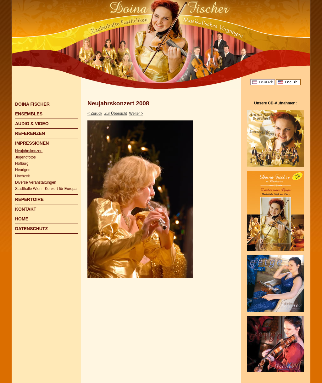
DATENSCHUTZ (31, 228)
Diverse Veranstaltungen (35, 182)
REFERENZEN (30, 133)
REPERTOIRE (29, 199)
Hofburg (22, 163)
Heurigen (23, 170)
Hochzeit (22, 176)
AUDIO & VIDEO (32, 123)
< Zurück (94, 113)
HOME (21, 218)
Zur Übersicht (115, 113)
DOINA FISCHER (32, 104)
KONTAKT (25, 209)
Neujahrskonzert (28, 151)
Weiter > (136, 113)
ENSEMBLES (28, 113)
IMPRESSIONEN (32, 143)
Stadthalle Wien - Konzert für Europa (45, 188)
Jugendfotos (25, 157)
